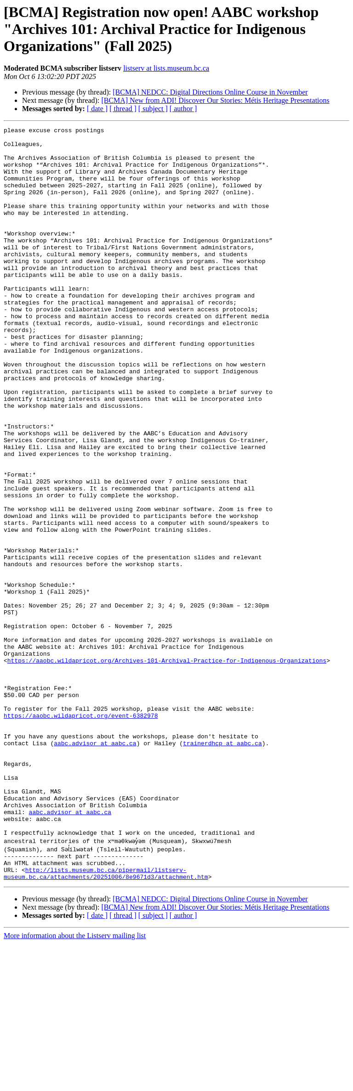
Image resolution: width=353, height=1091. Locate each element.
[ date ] (97, 108)
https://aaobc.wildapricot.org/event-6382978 (81, 834)
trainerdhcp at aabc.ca (222, 867)
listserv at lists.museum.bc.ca (166, 68)
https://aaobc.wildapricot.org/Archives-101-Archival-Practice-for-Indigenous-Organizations (166, 768)
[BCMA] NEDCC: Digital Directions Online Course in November (210, 92)
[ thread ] (123, 108)
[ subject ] (153, 108)
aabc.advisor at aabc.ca (95, 867)
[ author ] (183, 108)
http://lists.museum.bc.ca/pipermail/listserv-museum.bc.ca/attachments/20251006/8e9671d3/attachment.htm (106, 1020)
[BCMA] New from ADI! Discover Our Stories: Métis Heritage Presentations (215, 100)
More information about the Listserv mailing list (75, 1083)
